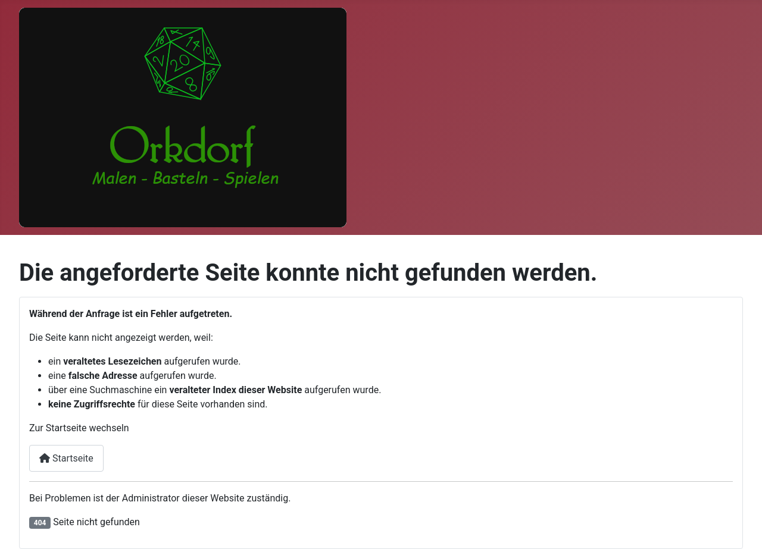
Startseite (66, 458)
